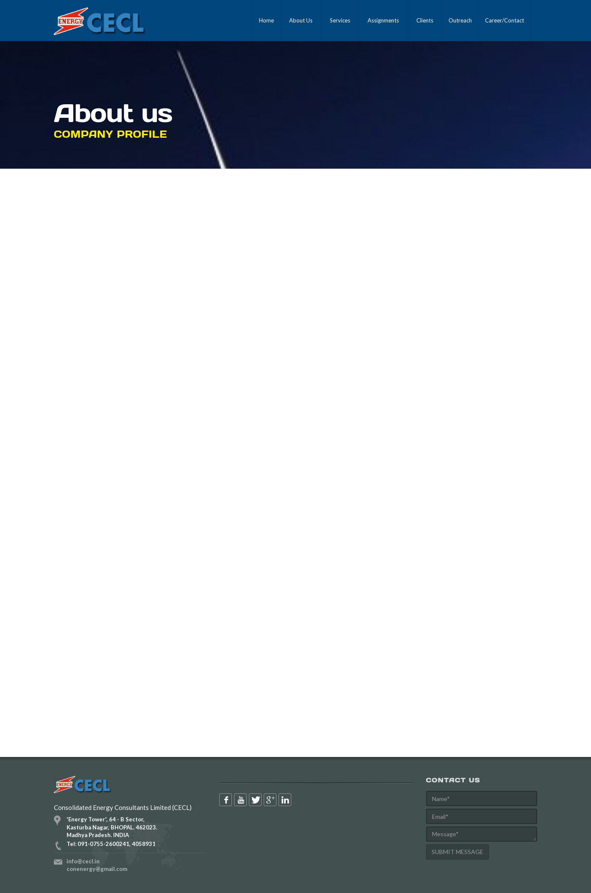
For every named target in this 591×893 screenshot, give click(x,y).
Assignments (383, 20)
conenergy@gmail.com (97, 868)
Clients (424, 20)
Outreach (460, 20)
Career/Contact (504, 20)
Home (266, 20)
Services (340, 20)
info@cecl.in (83, 861)
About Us (300, 20)
